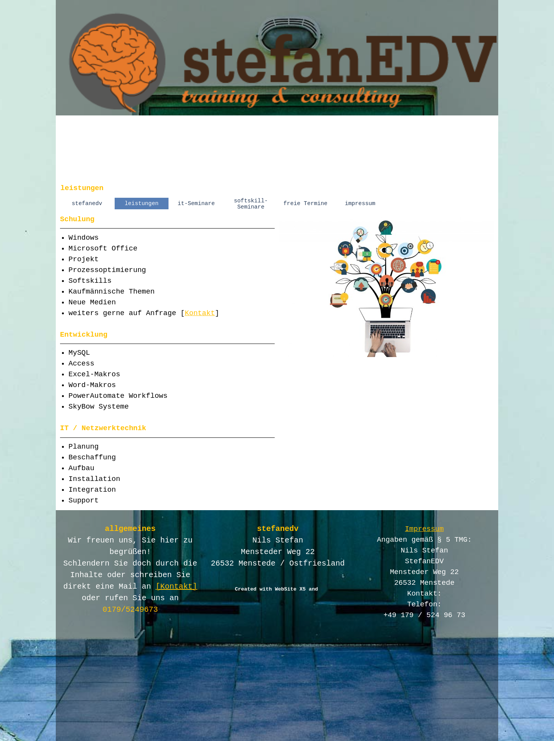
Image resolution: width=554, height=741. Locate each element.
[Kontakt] (176, 586)
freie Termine (305, 203)
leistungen (142, 203)
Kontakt (200, 313)
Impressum (424, 529)
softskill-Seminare (251, 204)
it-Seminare (196, 203)
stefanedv (87, 203)
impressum (360, 203)
